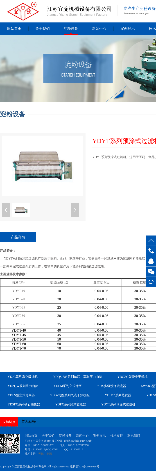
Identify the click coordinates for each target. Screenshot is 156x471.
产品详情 (18, 237)
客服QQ (151, 261)
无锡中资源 (45, 453)
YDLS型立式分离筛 (21, 395)
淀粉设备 (71, 29)
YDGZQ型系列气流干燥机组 (70, 395)
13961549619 (151, 251)
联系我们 (133, 435)
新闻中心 (99, 29)
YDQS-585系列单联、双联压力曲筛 (77, 377)
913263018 (77, 449)
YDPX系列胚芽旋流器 (70, 404)
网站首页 (14, 29)
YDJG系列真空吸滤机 (23, 377)
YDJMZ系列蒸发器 (118, 395)
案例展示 (127, 29)
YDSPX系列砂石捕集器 (24, 404)
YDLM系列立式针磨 (68, 386)
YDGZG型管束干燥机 (132, 377)
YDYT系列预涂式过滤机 (118, 404)
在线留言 (151, 282)
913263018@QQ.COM (46, 449)
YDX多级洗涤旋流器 (111, 386)
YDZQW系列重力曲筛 (23, 386)
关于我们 (42, 29)
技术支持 (116, 435)
